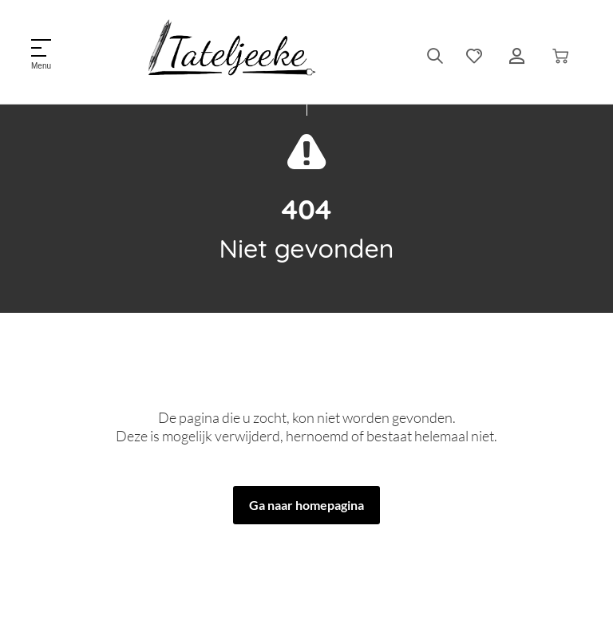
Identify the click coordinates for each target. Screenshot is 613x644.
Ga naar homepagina (306, 504)
